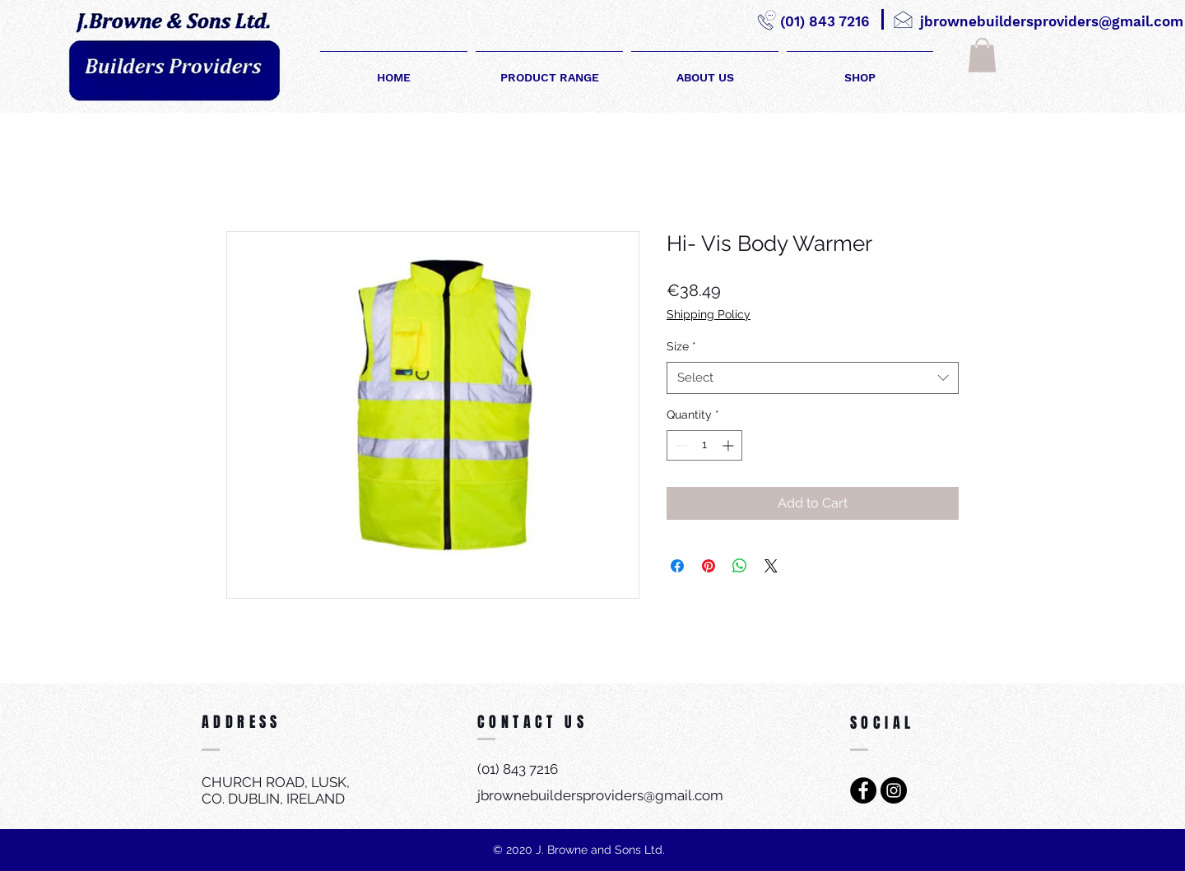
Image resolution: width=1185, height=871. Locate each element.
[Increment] (729, 445)
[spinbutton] (704, 445)
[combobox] (813, 378)
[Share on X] (771, 566)
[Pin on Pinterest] (708, 566)
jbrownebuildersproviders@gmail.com (600, 795)
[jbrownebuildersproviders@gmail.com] (1051, 22)
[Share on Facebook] (677, 566)
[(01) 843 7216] (824, 22)
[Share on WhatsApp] (740, 566)
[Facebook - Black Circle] (863, 790)
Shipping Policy (708, 314)
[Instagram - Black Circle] (894, 790)
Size (681, 346)
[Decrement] (679, 445)
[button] (982, 55)
